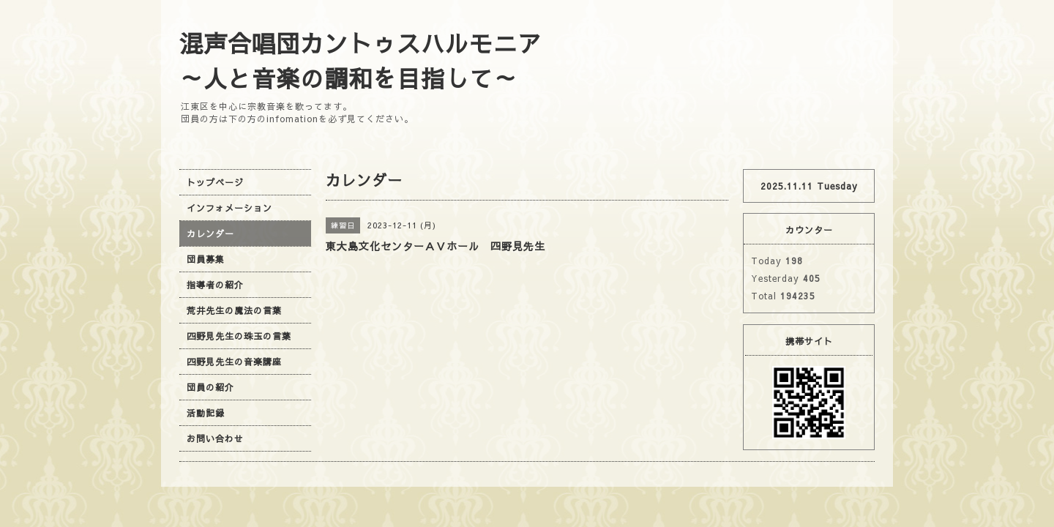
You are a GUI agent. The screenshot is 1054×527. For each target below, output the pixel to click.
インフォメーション (229, 208)
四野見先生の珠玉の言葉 (239, 336)
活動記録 (206, 413)
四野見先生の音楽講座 (234, 361)
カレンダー (210, 233)
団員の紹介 (210, 387)
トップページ (215, 182)
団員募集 (206, 259)
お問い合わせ (215, 438)
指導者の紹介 (215, 285)
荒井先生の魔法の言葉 (234, 310)
